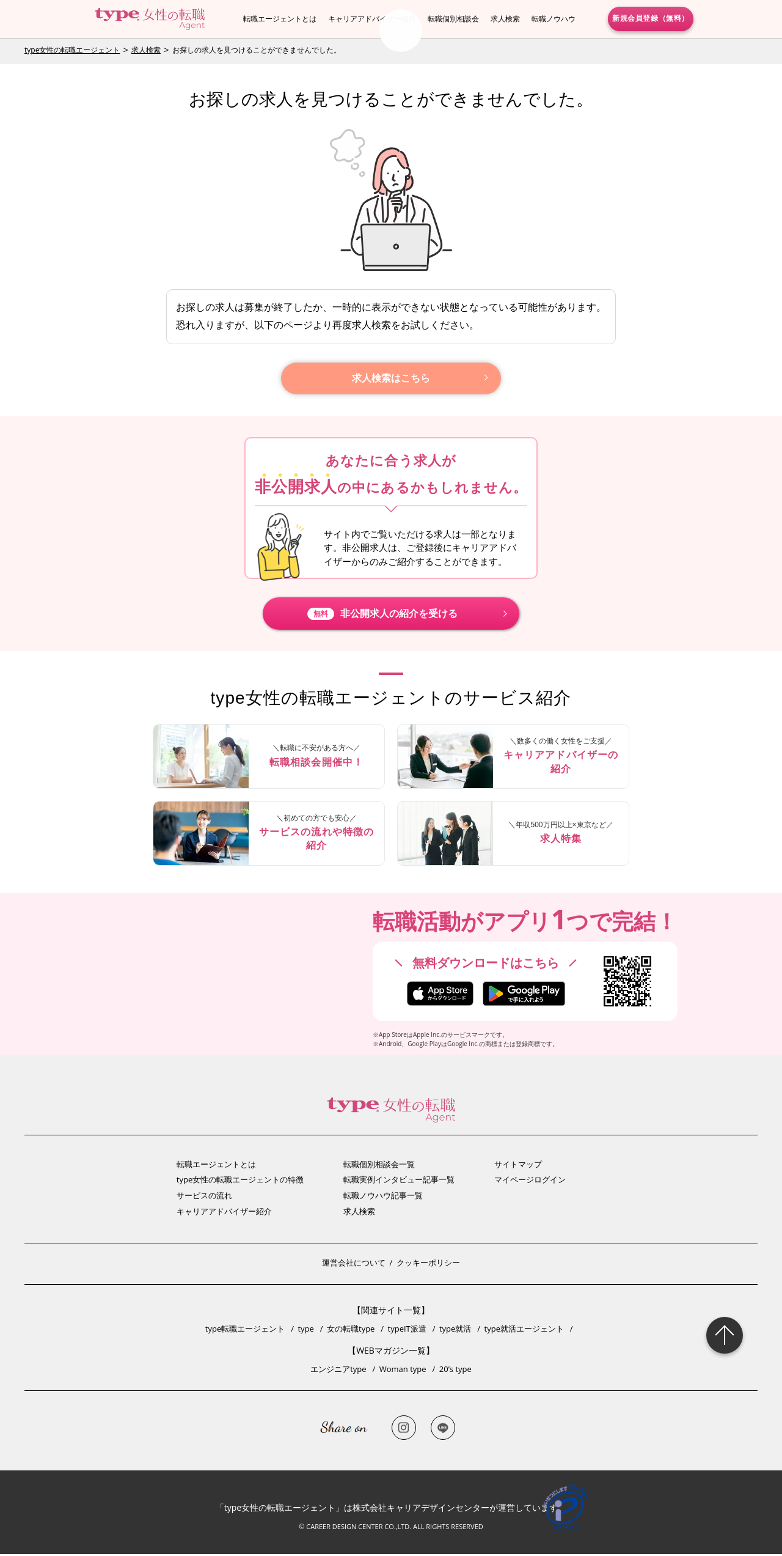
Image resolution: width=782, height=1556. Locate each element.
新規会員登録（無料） (650, 18)
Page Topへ (724, 1335)
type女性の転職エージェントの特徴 (240, 1181)
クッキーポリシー (428, 1264)
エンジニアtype (338, 1370)
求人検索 (505, 18)
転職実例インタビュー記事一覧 (399, 1181)
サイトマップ (518, 1165)
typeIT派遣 (407, 1330)
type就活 (455, 1330)
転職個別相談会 (453, 18)
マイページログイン (530, 1181)
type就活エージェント (524, 1330)
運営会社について (354, 1264)
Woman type (402, 1370)
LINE (443, 1429)
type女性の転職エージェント (72, 50)
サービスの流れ (204, 1197)
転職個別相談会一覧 (379, 1165)
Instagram (404, 1429)
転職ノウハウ (554, 18)
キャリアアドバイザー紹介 (372, 18)
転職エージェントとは (279, 18)
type (305, 1330)
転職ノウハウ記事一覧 (383, 1197)
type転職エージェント (245, 1330)
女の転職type (351, 1330)
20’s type (455, 1370)
